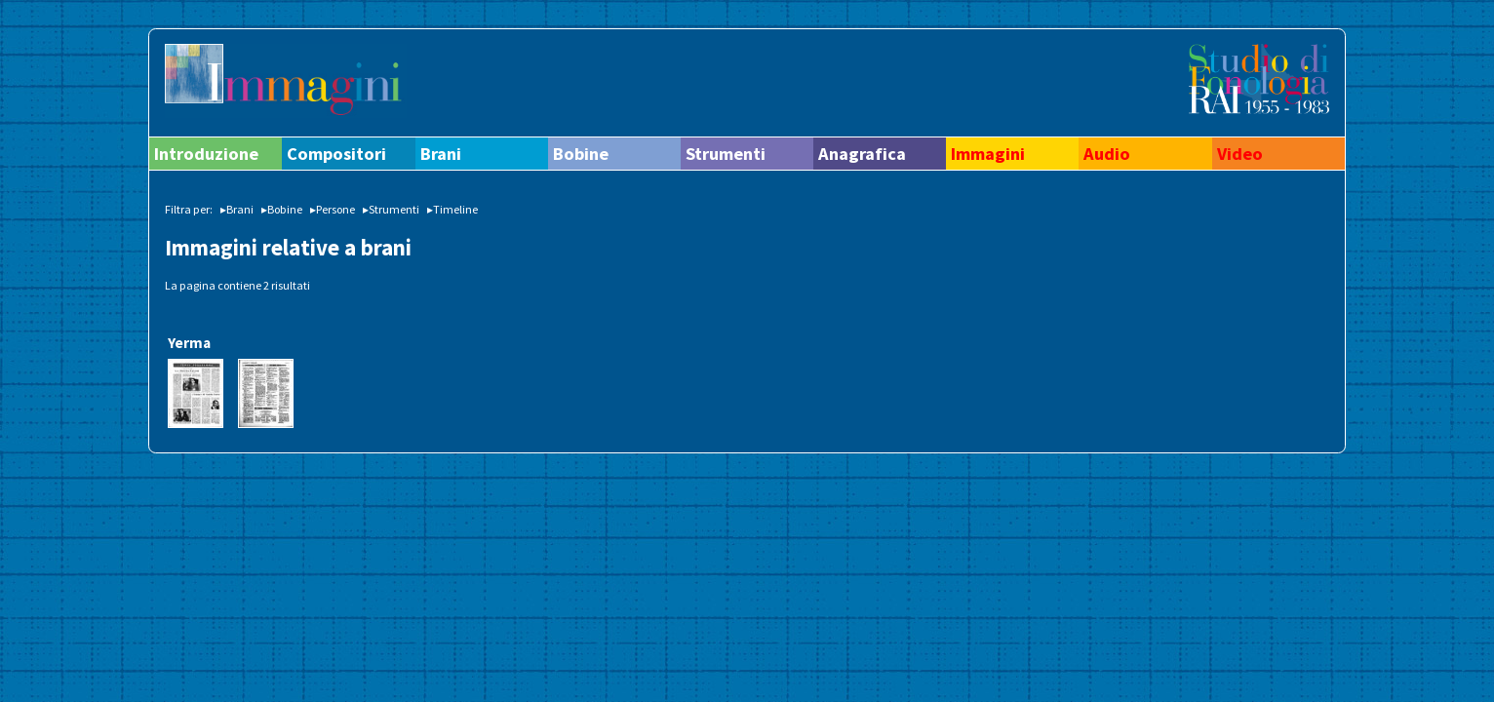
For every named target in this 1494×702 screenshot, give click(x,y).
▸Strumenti (391, 209)
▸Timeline (452, 209)
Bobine (581, 153)
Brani (440, 153)
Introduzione (206, 153)
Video (1240, 153)
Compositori (336, 153)
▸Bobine (281, 209)
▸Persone (332, 209)
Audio (1106, 153)
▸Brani (237, 209)
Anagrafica (862, 153)
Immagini (988, 153)
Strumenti (726, 153)
